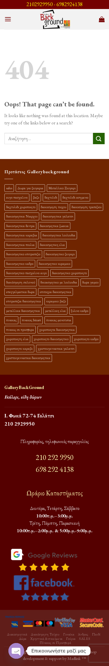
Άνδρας (83, 634)
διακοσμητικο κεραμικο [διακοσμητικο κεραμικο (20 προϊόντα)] (54, 263)
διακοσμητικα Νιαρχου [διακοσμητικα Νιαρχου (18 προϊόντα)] (21, 216)
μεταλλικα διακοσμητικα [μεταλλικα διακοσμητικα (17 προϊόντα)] (23, 310)
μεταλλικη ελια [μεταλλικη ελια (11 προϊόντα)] (55, 310)
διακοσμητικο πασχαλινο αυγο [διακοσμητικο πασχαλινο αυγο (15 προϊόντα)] (26, 272)
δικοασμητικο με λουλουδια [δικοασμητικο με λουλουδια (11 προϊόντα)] (58, 282)
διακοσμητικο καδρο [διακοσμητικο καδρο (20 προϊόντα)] (19, 263)
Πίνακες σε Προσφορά (55, 642)
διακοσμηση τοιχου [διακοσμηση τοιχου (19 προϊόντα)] (53, 206)
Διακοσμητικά (17, 634)
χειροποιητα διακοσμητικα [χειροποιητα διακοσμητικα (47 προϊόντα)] (57, 329)
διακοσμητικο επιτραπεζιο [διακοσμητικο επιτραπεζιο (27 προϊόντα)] (23, 253)
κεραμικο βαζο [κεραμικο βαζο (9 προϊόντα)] (56, 301)
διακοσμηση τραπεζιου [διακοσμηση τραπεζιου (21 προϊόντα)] (86, 206)
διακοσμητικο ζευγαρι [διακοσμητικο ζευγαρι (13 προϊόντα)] (60, 253)
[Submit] (99, 138)
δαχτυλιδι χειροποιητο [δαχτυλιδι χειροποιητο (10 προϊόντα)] (20, 206)
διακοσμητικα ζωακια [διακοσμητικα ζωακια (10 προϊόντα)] (54, 225)
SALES (84, 638)
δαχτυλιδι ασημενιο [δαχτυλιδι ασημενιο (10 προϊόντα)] (75, 197)
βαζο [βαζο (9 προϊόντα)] (36, 197)
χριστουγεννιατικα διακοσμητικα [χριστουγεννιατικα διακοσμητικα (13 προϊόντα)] (28, 357)
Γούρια (71, 638)
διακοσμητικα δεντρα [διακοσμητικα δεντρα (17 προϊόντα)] (20, 225)
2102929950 (39, 4)
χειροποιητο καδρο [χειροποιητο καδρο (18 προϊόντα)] (86, 338)
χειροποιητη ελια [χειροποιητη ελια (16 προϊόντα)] (17, 338)
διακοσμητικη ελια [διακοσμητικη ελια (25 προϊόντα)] (52, 244)
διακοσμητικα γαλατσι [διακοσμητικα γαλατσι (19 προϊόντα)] (58, 216)
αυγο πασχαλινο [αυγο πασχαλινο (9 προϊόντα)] (17, 197)
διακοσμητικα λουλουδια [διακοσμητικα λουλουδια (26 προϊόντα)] (58, 235)
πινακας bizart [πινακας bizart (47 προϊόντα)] (31, 319)
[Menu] (7, 19)
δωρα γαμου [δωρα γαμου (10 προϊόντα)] (90, 282)
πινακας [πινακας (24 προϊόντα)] (11, 319)
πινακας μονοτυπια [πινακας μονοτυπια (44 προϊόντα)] (58, 319)
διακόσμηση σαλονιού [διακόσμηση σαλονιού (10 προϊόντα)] (20, 282)
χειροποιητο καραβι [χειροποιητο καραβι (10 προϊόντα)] (19, 348)
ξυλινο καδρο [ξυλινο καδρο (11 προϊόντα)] (79, 310)
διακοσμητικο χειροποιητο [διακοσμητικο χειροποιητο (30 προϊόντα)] (69, 272)
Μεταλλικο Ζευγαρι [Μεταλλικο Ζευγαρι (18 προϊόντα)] (62, 187)
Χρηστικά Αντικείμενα (46, 638)
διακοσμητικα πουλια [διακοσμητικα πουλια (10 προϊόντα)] (20, 244)
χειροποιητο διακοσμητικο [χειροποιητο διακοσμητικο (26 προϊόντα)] (51, 338)
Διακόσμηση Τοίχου (45, 634)
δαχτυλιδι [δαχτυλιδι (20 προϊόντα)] (50, 197)
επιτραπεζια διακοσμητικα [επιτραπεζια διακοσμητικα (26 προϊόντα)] (23, 301)
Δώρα (22, 638)
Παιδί (96, 634)
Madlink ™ (76, 658)
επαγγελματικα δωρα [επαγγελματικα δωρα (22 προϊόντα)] (20, 291)
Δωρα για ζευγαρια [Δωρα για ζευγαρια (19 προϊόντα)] (30, 187)
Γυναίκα (68, 634)
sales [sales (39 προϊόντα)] (9, 187)
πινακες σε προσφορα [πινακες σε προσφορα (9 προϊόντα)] (20, 329)
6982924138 (69, 4)
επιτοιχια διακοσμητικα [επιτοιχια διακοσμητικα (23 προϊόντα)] (55, 291)
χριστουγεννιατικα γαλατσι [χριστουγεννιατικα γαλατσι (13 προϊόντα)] (56, 348)
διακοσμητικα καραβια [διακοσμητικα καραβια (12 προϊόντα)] (21, 235)
